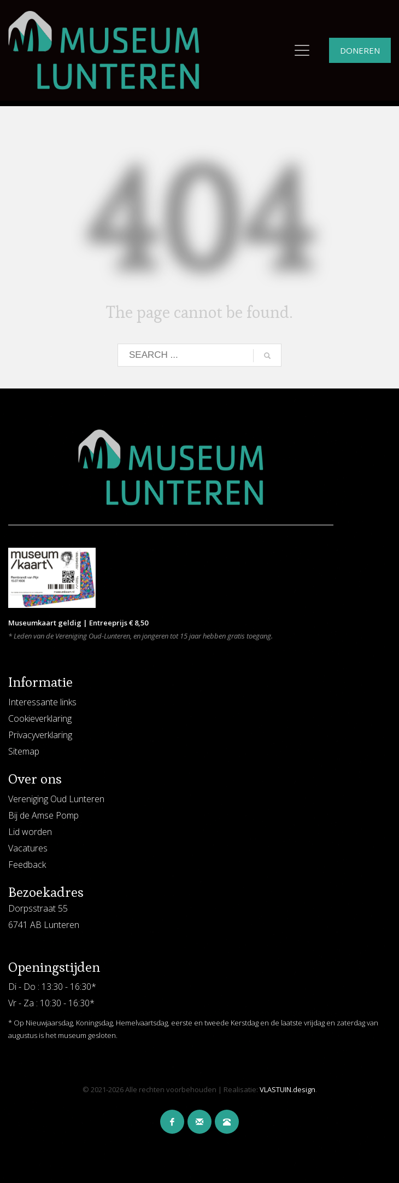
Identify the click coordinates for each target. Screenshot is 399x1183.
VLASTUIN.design (287, 1089)
